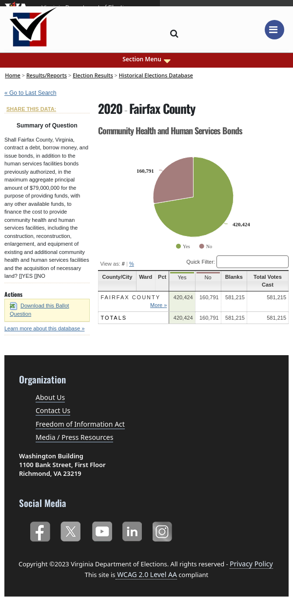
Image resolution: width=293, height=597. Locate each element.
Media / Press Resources (74, 437)
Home (12, 75)
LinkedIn (132, 529)
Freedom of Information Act (80, 424)
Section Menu (146, 59)
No (208, 277)
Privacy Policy (251, 563)
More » (159, 305)
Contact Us (53, 410)
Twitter (70, 529)
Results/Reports (46, 75)
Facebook (40, 529)
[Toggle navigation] (274, 29)
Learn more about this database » (44, 328)
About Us (50, 397)
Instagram (164, 529)
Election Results (93, 75)
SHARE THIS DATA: (31, 109)
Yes (182, 277)
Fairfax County (130, 297)
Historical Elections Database (156, 75)
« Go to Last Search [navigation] (30, 93)
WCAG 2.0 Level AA (146, 574)
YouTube (102, 529)
